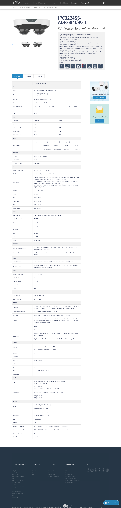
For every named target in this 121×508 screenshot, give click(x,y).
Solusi (54, 3)
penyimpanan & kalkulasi (19, 481)
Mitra (67, 466)
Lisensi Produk (53, 469)
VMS (14, 473)
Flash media (16, 492)
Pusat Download (54, 467)
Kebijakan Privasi (77, 502)
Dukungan (75, 3)
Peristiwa (36, 466)
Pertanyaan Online (71, 471)
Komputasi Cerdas (18, 486)
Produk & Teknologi (40, 3)
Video (35, 469)
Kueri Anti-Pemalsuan (55, 471)
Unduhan (41, 77)
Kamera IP (16, 464)
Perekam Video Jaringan (19, 471)
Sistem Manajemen (71, 477)
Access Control (17, 483)
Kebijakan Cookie (87, 502)
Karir (67, 467)
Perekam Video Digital (19, 475)
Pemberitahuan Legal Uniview (100, 502)
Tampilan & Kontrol (18, 477)
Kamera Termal (17, 469)
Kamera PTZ (16, 467)
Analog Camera (17, 466)
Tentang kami (85, 3)
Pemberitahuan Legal (71, 473)
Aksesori (30, 77)
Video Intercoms (17, 484)
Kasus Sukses (37, 467)
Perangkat (52, 466)
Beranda (26, 3)
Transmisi (15, 479)
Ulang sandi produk (54, 464)
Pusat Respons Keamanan (73, 475)
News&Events (64, 3)
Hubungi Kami (69, 469)
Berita (35, 464)
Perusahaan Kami (70, 464)
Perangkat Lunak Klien (19, 488)
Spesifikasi (19, 77)
